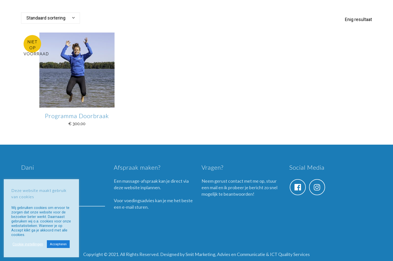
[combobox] (50, 18)
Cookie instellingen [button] (28, 244)
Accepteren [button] (58, 244)
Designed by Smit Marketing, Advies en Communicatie (212, 254)
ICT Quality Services (290, 254)
